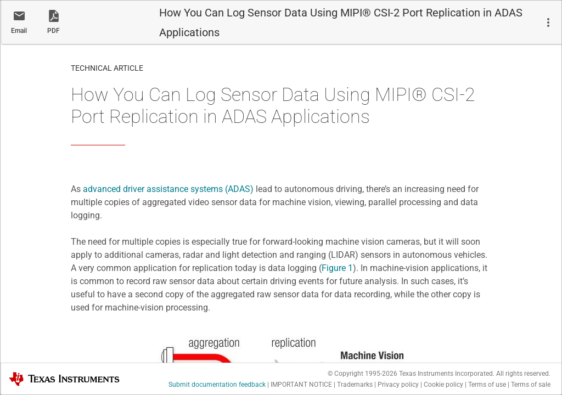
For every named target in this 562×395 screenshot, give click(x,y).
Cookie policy (443, 384)
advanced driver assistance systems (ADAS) (168, 189)
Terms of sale (530, 384)
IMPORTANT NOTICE (301, 384)
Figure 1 (337, 268)
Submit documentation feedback (217, 384)
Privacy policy (398, 384)
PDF (53, 31)
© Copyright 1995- (362, 373)
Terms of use (487, 384)
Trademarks (355, 384)
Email (19, 31)
